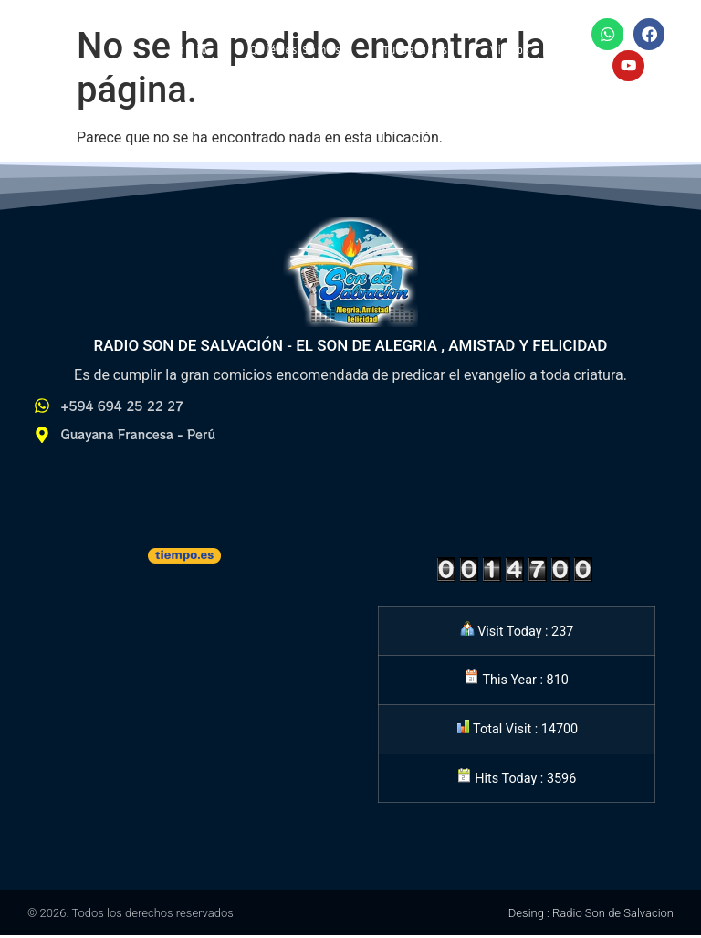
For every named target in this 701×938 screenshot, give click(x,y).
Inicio (190, 51)
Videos (510, 51)
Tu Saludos (415, 51)
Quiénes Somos (296, 51)
